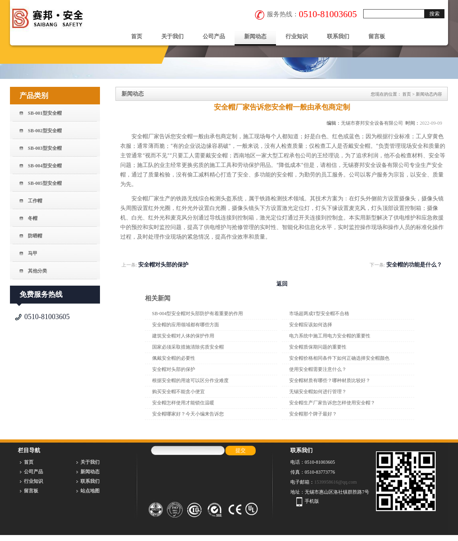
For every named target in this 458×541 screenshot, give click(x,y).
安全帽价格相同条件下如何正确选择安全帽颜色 (339, 358)
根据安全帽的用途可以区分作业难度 (190, 380)
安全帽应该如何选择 (310, 324)
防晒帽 (35, 236)
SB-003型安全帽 (45, 148)
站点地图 (90, 491)
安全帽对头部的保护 (163, 265)
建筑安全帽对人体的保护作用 (183, 336)
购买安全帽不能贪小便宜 (178, 391)
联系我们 (338, 36)
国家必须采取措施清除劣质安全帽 (188, 347)
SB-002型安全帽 (45, 130)
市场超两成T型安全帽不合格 (319, 313)
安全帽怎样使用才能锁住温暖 (183, 403)
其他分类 (37, 271)
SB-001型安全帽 (45, 113)
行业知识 (297, 36)
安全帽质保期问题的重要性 (317, 347)
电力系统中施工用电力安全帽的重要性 (329, 336)
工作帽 (35, 201)
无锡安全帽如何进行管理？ (317, 391)
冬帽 (32, 218)
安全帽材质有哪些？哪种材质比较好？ (329, 380)
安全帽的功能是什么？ (414, 265)
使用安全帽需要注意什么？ (317, 369)
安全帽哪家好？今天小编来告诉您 (188, 414)
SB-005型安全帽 (45, 183)
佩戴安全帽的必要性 (173, 358)
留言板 (376, 36)
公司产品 (214, 36)
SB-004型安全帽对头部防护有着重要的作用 (197, 313)
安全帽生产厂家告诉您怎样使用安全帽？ (332, 403)
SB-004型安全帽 (45, 166)
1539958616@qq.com (335, 482)
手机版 (312, 501)
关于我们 (172, 36)
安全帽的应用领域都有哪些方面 (185, 324)
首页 (136, 36)
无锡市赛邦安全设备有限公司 (372, 123)
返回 (282, 284)
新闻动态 (255, 36)
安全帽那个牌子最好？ (313, 414)
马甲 (32, 253)
